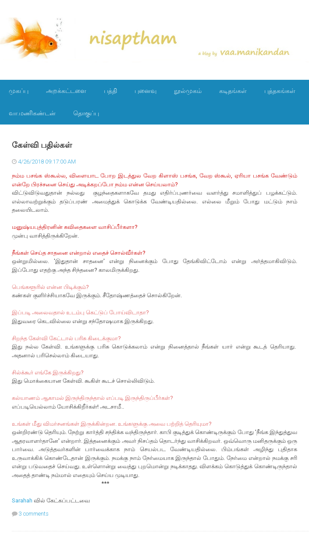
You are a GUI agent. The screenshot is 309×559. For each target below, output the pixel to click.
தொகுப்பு (86, 113)
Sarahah (22, 500)
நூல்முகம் (188, 90)
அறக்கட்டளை (66, 90)
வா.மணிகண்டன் (32, 113)
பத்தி (110, 90)
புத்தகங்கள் (279, 90)
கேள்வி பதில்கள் (42, 145)
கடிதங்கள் (233, 90)
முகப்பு (18, 90)
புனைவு (145, 90)
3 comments (34, 513)
